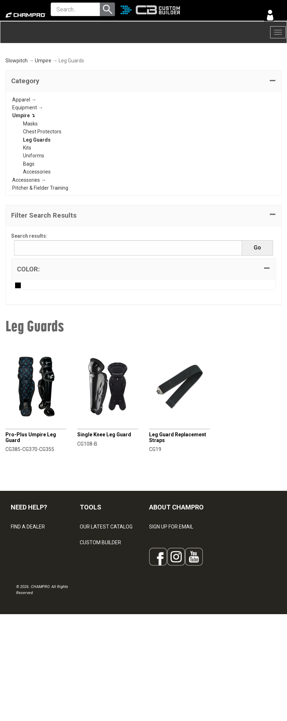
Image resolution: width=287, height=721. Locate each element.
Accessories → (29, 224)
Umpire (43, 105)
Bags (28, 208)
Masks (30, 168)
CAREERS (160, 634)
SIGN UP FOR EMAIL (171, 571)
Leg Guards (37, 184)
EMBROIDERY (95, 665)
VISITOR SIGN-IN (29, 586)
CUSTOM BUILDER (100, 586)
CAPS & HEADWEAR (102, 650)
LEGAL (18, 618)
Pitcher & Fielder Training (40, 232)
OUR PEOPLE (164, 586)
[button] (143, 125)
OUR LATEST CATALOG (106, 571)
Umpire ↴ (23, 160)
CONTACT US (26, 602)
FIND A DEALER (28, 571)
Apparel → (24, 144)
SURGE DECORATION (103, 634)
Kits (27, 192)
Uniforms (33, 200)
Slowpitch (16, 105)
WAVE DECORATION (102, 618)
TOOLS (90, 551)
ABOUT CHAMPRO (176, 551)
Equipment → (27, 152)
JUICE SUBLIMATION (103, 602)
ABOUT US (161, 602)
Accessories (37, 216)
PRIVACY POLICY (30, 634)
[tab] (143, 125)
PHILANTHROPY (167, 618)
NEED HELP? (29, 551)
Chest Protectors (42, 176)
